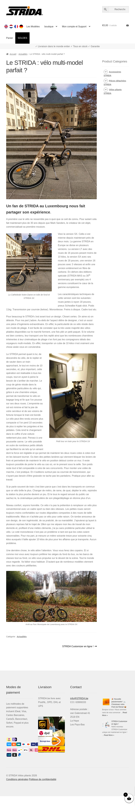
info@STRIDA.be (79, 698)
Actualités (23, 54)
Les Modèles (33, 26)
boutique (48, 26)
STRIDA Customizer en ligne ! (78, 646)
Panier (9, 38)
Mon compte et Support (74, 26)
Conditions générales (17, 779)
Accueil (13, 54)
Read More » (109, 735)
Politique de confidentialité (42, 779)
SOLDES (22, 38)
